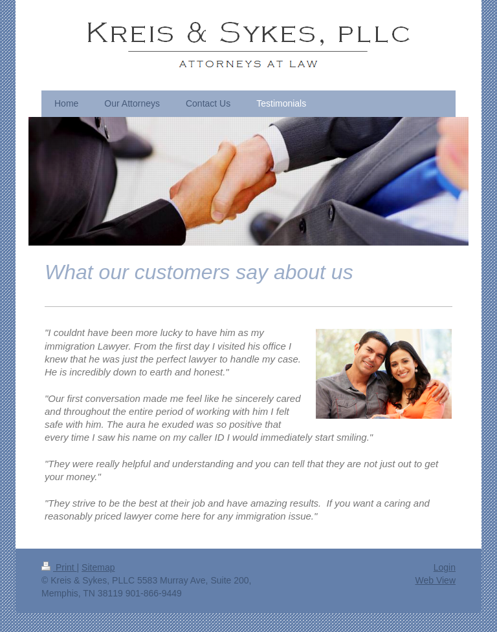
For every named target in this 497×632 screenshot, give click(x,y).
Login (445, 567)
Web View (435, 580)
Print (59, 567)
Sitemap (98, 567)
